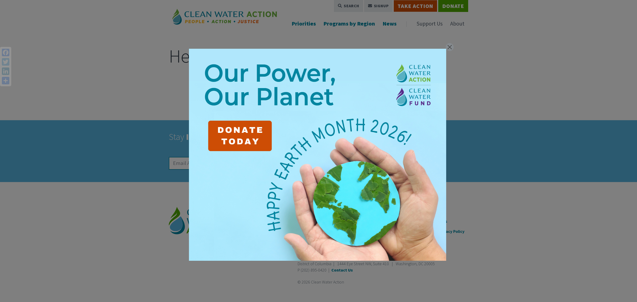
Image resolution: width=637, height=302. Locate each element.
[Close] (450, 47)
